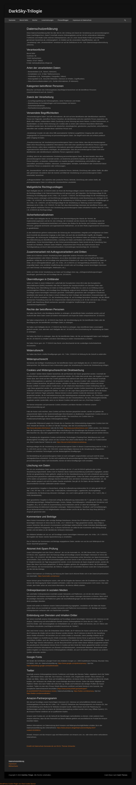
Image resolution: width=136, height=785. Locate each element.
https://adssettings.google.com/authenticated (42, 666)
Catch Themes (122, 775)
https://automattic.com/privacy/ (49, 576)
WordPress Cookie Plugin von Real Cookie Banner (18, 784)
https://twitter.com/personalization (38, 693)
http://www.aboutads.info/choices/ (38, 428)
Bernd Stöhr (24, 20)
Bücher (34, 20)
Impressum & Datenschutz (82, 20)
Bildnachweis (13, 766)
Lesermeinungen (47, 20)
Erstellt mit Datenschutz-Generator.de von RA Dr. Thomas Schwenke (51, 746)
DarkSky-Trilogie (25, 11)
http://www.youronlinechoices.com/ (76, 428)
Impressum (13, 764)
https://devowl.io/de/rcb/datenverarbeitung (71, 442)
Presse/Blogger (63, 20)
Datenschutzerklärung (16, 761)
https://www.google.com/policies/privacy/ (72, 663)
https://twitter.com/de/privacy (84, 691)
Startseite (12, 20)
